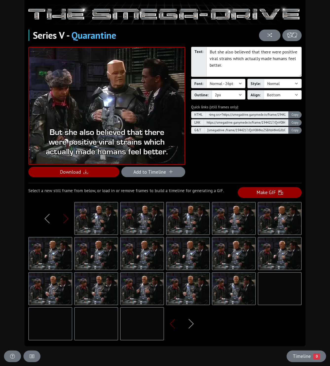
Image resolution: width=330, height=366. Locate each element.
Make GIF (270, 192)
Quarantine (94, 35)
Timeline (306, 356)
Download (74, 172)
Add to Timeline (153, 172)
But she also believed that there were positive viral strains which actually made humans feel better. (254, 62)
